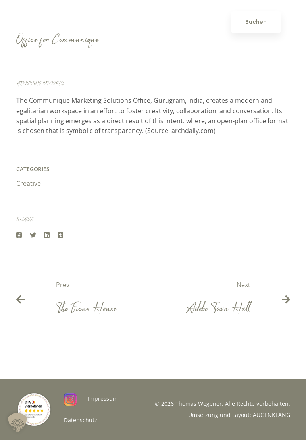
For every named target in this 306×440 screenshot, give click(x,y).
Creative (28, 183)
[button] (17, 422)
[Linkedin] (47, 235)
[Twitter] (33, 235)
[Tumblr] (60, 235)
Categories (33, 169)
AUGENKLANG (271, 415)
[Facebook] (19, 235)
